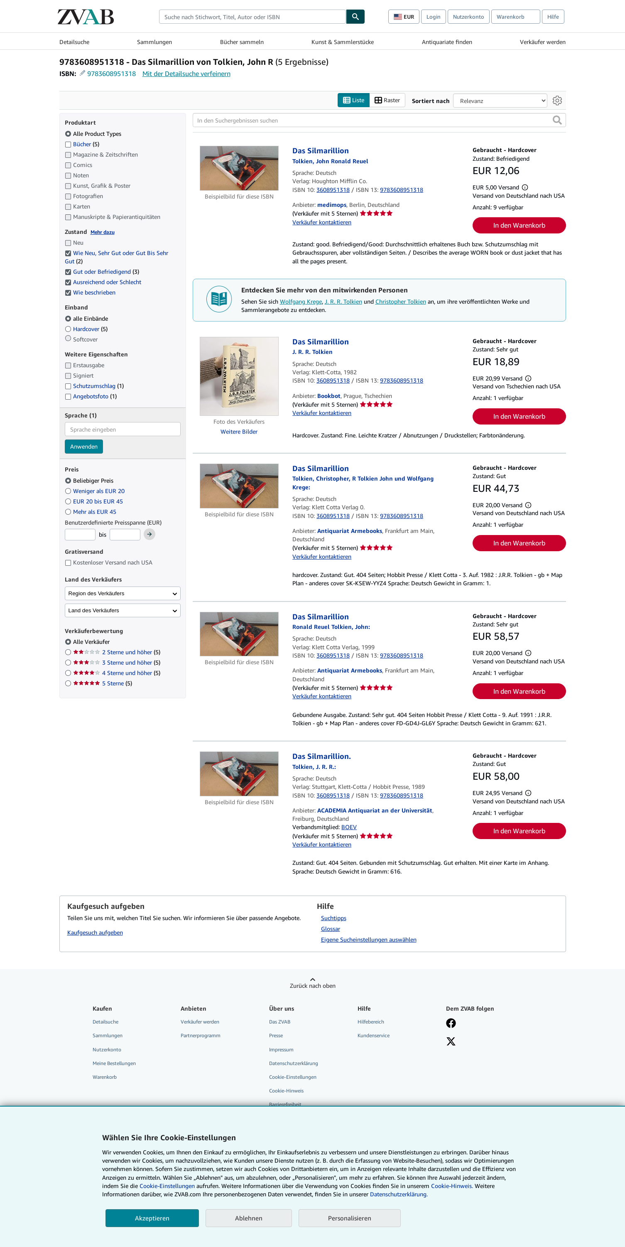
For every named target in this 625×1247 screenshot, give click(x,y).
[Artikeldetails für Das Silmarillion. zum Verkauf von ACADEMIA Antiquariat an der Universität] (239, 773)
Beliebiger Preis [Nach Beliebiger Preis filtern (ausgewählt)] (90, 480)
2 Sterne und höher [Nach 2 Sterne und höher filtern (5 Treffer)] (116, 651)
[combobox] (252, 17)
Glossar (330, 928)
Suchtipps (333, 917)
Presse (276, 1035)
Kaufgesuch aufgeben (95, 932)
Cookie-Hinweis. (452, 1185)
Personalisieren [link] (349, 1218)
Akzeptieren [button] (152, 1218)
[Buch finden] (355, 17)
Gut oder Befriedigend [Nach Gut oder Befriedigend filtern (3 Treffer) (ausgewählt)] (102, 271)
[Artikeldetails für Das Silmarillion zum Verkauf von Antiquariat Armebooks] (239, 486)
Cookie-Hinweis (286, 1090)
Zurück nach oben (313, 985)
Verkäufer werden (543, 41)
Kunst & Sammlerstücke (342, 41)
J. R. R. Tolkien (343, 301)
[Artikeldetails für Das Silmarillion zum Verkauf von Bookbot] (239, 376)
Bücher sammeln (242, 41)
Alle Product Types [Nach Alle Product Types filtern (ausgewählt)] (94, 133)
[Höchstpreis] (125, 534)
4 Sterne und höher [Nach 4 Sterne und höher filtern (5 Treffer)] (116, 672)
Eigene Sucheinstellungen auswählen (369, 939)
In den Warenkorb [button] (519, 225)
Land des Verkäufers (94, 610)
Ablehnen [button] (248, 1218)
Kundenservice (374, 1035)
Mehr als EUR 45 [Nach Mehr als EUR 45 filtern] (91, 511)
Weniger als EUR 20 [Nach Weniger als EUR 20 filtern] (95, 490)
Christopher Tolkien (400, 301)
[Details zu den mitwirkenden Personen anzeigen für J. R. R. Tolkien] (312, 351)
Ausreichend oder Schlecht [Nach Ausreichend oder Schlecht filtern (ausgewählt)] (104, 281)
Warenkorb (105, 1077)
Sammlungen (154, 41)
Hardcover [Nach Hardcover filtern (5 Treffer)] (86, 328)
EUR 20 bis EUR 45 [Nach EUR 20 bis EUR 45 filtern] (95, 501)
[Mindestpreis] (80, 534)
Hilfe (553, 16)
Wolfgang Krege (301, 301)
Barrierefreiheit (285, 1104)
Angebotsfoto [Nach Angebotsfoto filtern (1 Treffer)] (91, 396)
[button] (557, 120)
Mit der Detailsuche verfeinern (186, 73)
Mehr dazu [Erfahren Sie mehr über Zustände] (103, 232)
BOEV (349, 826)
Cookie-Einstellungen (167, 1185)
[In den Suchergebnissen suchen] (379, 120)
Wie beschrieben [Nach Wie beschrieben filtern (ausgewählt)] (91, 292)
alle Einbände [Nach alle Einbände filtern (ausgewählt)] (87, 318)
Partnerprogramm (201, 1035)
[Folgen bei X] (451, 1042)
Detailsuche (74, 41)
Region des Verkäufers (97, 593)
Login (433, 16)
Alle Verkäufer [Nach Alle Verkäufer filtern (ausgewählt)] (92, 641)
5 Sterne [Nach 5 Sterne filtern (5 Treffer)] (102, 683)
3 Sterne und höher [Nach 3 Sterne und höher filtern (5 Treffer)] (116, 662)
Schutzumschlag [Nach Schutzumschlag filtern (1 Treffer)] (94, 385)
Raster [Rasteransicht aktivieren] (387, 100)
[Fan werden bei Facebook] (451, 1024)
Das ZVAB (279, 1022)
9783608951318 (111, 73)
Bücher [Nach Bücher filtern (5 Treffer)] (82, 143)
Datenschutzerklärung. (399, 1194)
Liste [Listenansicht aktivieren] (353, 100)
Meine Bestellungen (114, 1063)
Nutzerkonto (468, 16)
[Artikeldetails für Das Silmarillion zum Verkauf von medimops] (239, 168)
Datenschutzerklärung (293, 1063)
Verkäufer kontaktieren (321, 222)
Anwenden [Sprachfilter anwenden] (84, 446)
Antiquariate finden (447, 41)
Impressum (281, 1049)
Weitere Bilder (239, 431)
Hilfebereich (371, 1022)
